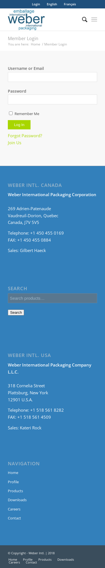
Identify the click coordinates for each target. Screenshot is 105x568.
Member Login (23, 38)
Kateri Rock (30, 427)
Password (17, 91)
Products (15, 490)
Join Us (14, 142)
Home (35, 44)
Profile (13, 481)
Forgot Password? (25, 135)
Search (16, 312)
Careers (14, 509)
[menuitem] (52, 4)
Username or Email (26, 68)
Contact (14, 518)
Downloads (17, 499)
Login (36, 4)
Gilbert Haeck (33, 250)
